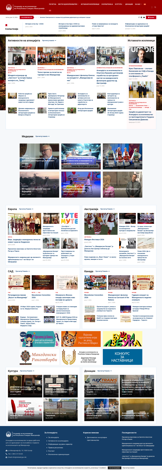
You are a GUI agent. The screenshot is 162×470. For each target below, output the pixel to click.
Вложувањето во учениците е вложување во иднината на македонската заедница (76, 189)
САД (10, 271)
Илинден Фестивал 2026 (94, 240)
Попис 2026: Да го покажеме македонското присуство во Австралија (143, 255)
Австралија (91, 209)
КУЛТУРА (118, 4)
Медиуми (27, 136)
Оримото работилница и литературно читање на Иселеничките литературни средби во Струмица (56, 113)
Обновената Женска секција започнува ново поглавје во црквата (65, 297)
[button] (36, 17)
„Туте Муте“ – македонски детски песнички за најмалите (69, 228)
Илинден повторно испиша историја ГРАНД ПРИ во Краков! (142, 309)
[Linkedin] (141, 17)
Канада (88, 271)
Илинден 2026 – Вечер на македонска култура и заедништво (127, 228)
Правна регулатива (55, 448)
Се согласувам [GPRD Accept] (114, 468)
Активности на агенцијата (24, 40)
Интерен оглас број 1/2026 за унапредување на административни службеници (72, 26)
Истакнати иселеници (141, 40)
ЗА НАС (137, 4)
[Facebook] (139, 17)
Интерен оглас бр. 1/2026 (34, 24)
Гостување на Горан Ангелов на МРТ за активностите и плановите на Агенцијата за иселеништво (80, 160)
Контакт (51, 451)
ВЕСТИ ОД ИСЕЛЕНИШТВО (67, 4)
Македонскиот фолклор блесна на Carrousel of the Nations (118, 297)
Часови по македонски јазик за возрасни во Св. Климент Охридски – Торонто (143, 318)
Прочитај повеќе (49, 40)
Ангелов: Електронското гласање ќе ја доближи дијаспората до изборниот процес (65, 17)
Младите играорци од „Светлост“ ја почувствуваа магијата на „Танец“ (20, 78)
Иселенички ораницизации (58, 454)
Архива (151, 17)
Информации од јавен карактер (60, 444)
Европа (12, 209)
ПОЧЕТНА (52, 4)
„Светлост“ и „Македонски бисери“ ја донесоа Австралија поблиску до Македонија (98, 248)
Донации (89, 370)
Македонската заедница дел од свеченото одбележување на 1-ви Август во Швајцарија (24, 259)
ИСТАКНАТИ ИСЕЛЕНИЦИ (90, 4)
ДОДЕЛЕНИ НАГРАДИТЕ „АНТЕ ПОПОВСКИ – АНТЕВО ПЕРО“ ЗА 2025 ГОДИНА (23, 389)
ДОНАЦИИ (129, 4)
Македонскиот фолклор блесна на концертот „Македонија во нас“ (81, 78)
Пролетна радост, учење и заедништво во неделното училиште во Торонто (106, 309)
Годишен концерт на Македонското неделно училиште (141, 297)
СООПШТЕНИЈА (107, 4)
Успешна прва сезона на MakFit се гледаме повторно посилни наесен (107, 318)
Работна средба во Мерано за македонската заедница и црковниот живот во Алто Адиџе (26, 98)
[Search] (155, 7)
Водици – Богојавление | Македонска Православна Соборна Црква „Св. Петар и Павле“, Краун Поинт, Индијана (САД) (30, 321)
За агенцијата (53, 437)
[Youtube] (144, 17)
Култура (13, 370)
